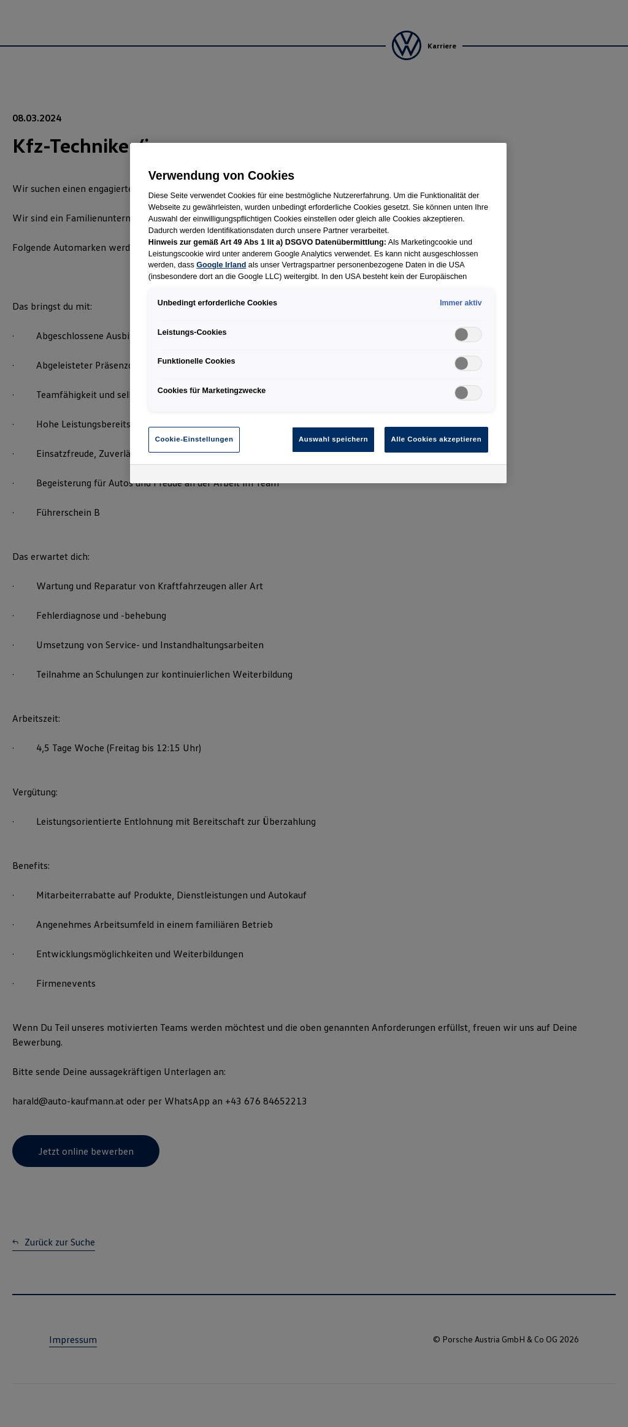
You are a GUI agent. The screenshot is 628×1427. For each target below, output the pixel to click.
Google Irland (221, 265)
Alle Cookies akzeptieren (436, 439)
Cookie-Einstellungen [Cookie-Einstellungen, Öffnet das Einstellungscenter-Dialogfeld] (194, 439)
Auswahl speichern (333, 439)
